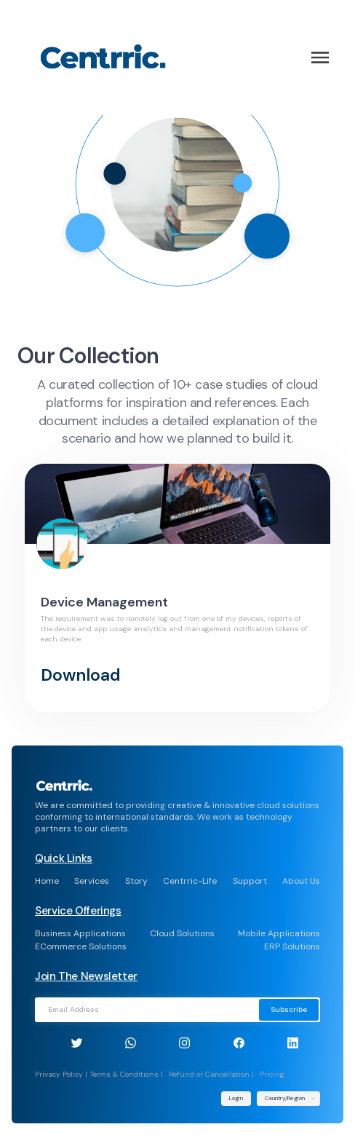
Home (47, 881)
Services (91, 881)
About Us (301, 881)
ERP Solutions (292, 946)
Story (136, 881)
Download (81, 675)
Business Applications (80, 933)
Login (236, 1098)
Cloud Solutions (182, 933)
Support (250, 881)
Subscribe (289, 1009)
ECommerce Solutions (81, 946)
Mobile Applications (279, 933)
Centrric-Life (190, 881)
